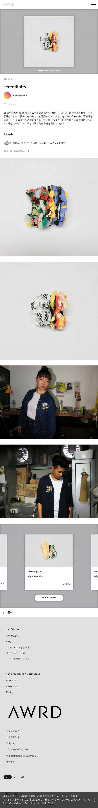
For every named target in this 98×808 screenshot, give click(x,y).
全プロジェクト (13, 731)
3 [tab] (52, 70)
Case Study (12, 686)
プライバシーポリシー (17, 749)
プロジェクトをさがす (18, 647)
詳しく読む (48, 803)
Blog (8, 641)
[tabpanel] (49, 41)
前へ (10, 612)
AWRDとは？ (13, 635)
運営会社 (10, 762)
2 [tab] (46, 70)
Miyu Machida (20, 95)
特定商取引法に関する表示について (23, 756)
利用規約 (10, 743)
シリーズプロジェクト (18, 659)
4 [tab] (57, 70)
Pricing (9, 692)
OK (90, 800)
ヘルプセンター (13, 737)
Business (11, 680)
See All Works (49, 597)
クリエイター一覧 (15, 653)
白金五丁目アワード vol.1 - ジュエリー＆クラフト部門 (39, 143)
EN (22, 777)
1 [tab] (40, 70)
